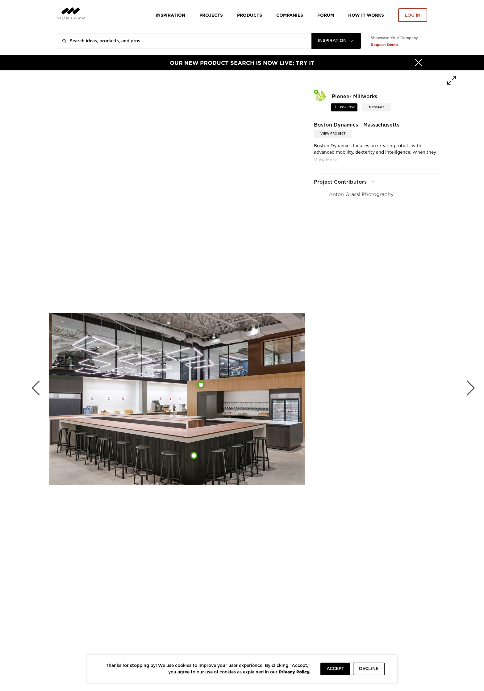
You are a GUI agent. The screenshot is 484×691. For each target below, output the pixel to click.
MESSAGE (377, 107)
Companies (289, 15)
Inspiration (170, 15)
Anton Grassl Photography (361, 194)
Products (249, 15)
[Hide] (418, 62)
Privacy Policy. (295, 671)
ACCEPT (335, 669)
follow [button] (347, 107)
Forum (325, 15)
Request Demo (384, 45)
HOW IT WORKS (366, 15)
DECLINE (368, 669)
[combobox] (336, 41)
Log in (412, 15)
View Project (332, 133)
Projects (211, 15)
